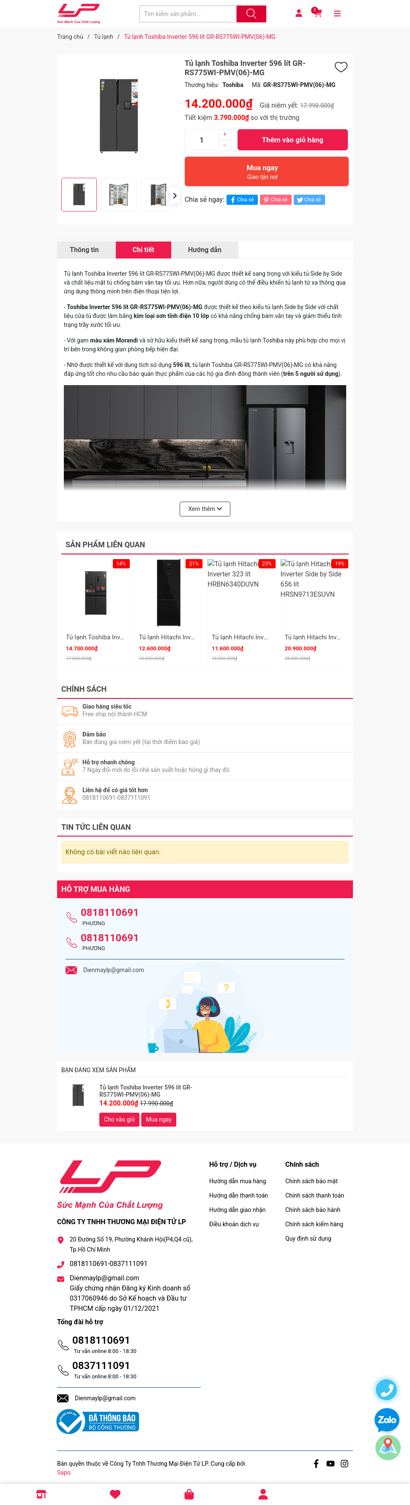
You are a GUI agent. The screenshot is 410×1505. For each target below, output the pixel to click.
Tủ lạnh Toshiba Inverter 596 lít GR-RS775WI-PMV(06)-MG (145, 1088)
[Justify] (250, 13)
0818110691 (110, 909)
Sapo (64, 1468)
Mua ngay (262, 174)
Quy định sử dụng (308, 1234)
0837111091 (101, 1362)
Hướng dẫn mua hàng (237, 1177)
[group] (118, 116)
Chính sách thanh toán (314, 1191)
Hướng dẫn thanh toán (238, 1191)
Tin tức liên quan (96, 823)
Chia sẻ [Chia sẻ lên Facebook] (241, 200)
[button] (174, 195)
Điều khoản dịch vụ (234, 1220)
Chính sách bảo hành (312, 1206)
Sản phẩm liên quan (105, 544)
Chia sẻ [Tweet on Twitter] (308, 200)
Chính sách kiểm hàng (314, 1220)
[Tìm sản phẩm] (188, 13)
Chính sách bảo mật (311, 1177)
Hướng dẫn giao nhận (237, 1206)
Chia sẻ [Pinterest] (274, 200)
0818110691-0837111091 (109, 1260)
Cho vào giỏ (119, 1115)
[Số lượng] (202, 139)
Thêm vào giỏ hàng (292, 140)
